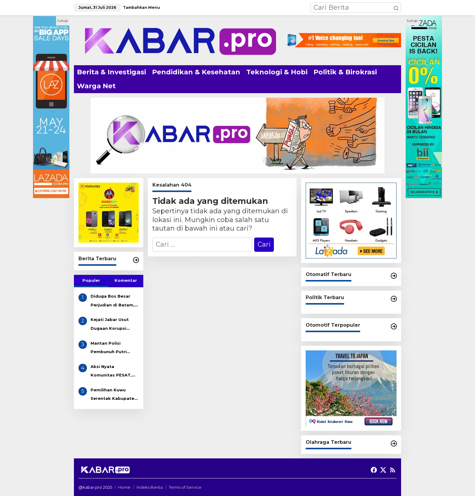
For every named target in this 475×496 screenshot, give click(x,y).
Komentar (126, 280)
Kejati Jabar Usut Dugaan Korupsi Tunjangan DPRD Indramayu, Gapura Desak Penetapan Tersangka (111, 324)
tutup (63, 20)
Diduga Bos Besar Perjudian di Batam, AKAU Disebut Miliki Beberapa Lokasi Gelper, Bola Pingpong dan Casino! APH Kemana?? (113, 301)
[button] (396, 7)
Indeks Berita (150, 487)
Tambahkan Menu (141, 7)
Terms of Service (185, 487)
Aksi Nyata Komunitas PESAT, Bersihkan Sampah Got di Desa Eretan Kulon (112, 372)
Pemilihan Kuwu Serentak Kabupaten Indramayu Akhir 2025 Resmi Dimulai (114, 395)
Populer (91, 280)
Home (124, 487)
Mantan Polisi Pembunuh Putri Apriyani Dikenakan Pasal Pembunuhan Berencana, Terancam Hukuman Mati (114, 348)
